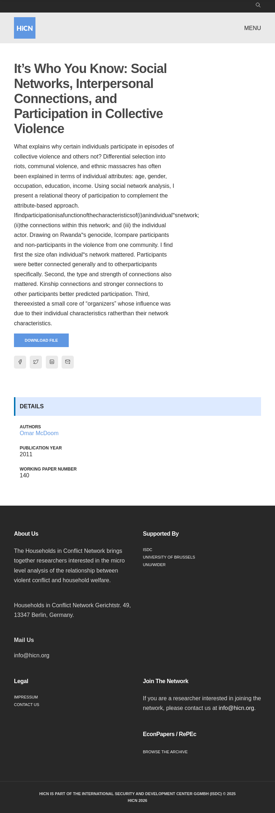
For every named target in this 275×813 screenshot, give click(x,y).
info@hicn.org (236, 708)
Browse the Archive (165, 752)
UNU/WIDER (154, 565)
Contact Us (26, 704)
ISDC (147, 549)
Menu (252, 28)
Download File (41, 340)
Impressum (26, 697)
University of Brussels (169, 557)
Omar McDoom (39, 433)
